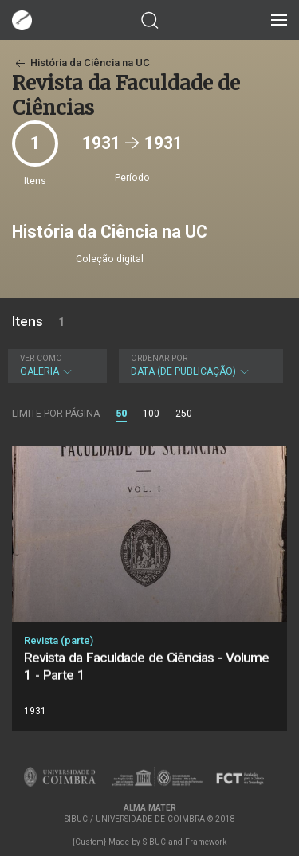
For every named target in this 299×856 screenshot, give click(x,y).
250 (183, 413)
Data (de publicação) (199, 365)
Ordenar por (159, 358)
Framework (205, 842)
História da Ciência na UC (81, 63)
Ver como (41, 358)
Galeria (55, 365)
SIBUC (154, 842)
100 (151, 413)
